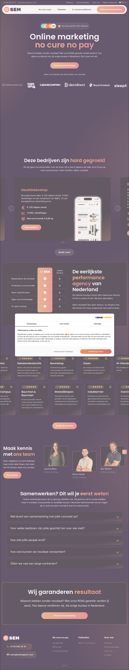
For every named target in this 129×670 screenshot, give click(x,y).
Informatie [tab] (97, 324)
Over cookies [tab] (64, 324)
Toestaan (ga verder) (95, 351)
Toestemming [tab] (31, 324)
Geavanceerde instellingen (63, 351)
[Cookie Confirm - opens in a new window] (103, 317)
